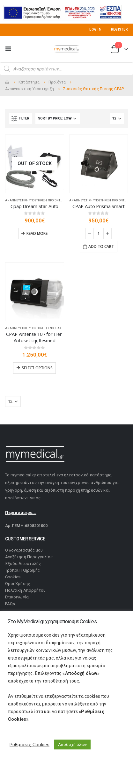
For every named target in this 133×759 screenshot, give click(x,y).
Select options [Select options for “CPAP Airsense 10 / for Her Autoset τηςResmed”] (37, 368)
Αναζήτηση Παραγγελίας (29, 556)
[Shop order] (57, 118)
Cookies (12, 577)
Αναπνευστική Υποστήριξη (26, 200)
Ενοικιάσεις (57, 328)
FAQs (10, 603)
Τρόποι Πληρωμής (22, 570)
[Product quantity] (98, 233)
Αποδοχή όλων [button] (72, 744)
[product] (34, 164)
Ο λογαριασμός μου (24, 550)
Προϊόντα (55, 200)
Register (119, 29)
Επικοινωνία (17, 597)
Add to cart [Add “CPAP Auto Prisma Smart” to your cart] (101, 246)
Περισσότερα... (20, 512)
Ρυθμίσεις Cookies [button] (29, 745)
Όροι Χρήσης (17, 583)
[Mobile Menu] (10, 49)
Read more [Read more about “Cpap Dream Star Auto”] (37, 233)
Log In (95, 29)
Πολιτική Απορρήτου (25, 590)
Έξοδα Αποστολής (23, 563)
